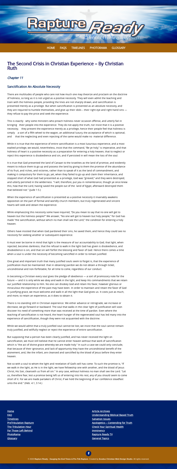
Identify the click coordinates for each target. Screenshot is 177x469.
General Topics (100, 438)
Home (51, 48)
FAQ (9, 415)
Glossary (118, 48)
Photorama (98, 48)
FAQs (63, 48)
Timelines (78, 48)
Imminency (98, 430)
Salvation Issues (101, 419)
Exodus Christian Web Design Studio (116, 459)
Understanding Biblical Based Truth (112, 415)
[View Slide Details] (88, 25)
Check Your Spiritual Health (108, 426)
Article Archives (101, 411)
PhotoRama (13, 434)
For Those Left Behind (19, 430)
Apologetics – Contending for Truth (112, 422)
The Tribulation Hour (19, 426)
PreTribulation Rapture (20, 422)
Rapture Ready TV (102, 434)
